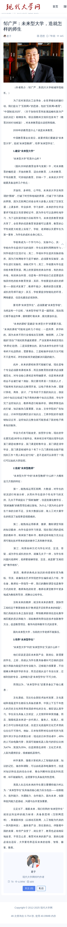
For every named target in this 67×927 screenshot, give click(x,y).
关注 (29, 888)
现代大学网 (46, 907)
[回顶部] (62, 244)
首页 (55, 6)
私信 (41, 888)
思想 (42, 36)
